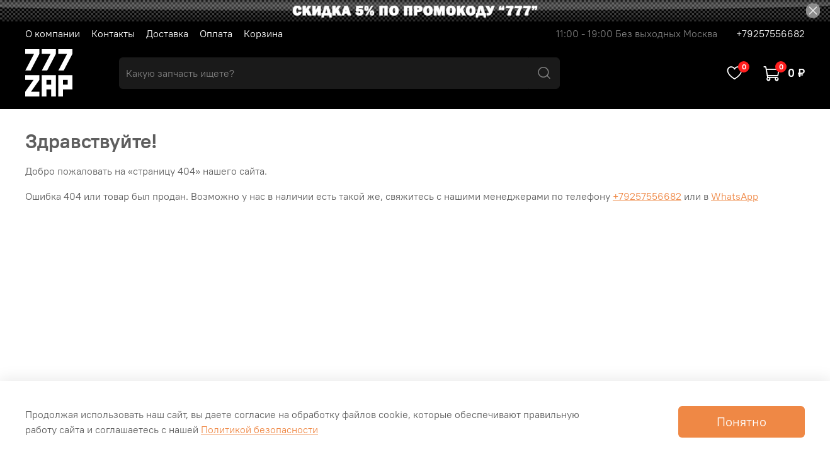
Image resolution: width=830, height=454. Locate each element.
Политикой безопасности (259, 429)
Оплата (216, 33)
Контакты (113, 33)
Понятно (741, 421)
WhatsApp (734, 196)
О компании (52, 33)
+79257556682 (770, 33)
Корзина (263, 33)
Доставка (167, 33)
